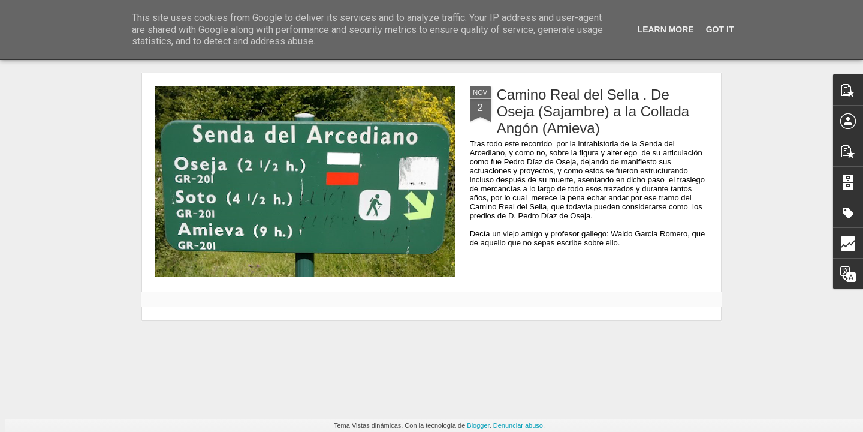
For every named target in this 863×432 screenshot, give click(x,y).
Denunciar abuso (518, 425)
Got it (720, 29)
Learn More (666, 29)
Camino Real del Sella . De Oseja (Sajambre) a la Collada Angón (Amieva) (593, 111)
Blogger (478, 425)
